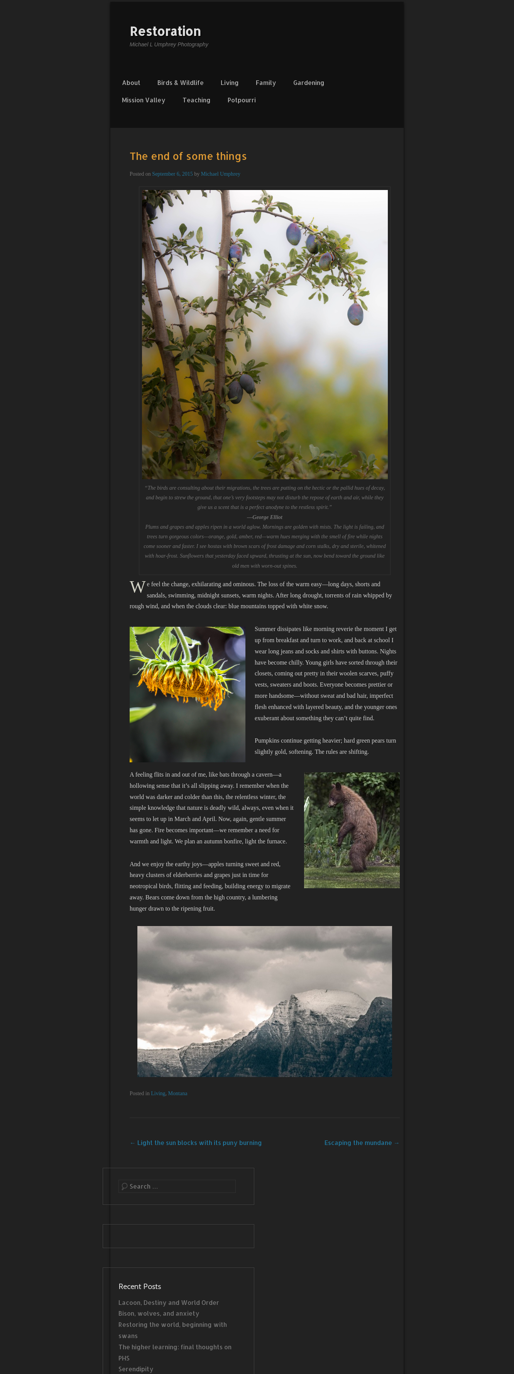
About (131, 82)
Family (266, 82)
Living (230, 82)
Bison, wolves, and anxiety (159, 1313)
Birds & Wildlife (180, 82)
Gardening (309, 82)
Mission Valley (144, 100)
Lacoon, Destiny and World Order (168, 1302)
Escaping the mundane (362, 1142)
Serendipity (136, 1369)
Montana (178, 1093)
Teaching (197, 100)
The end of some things (188, 155)
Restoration (165, 31)
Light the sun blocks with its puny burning (196, 1142)
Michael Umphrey (220, 174)
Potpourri (242, 100)
